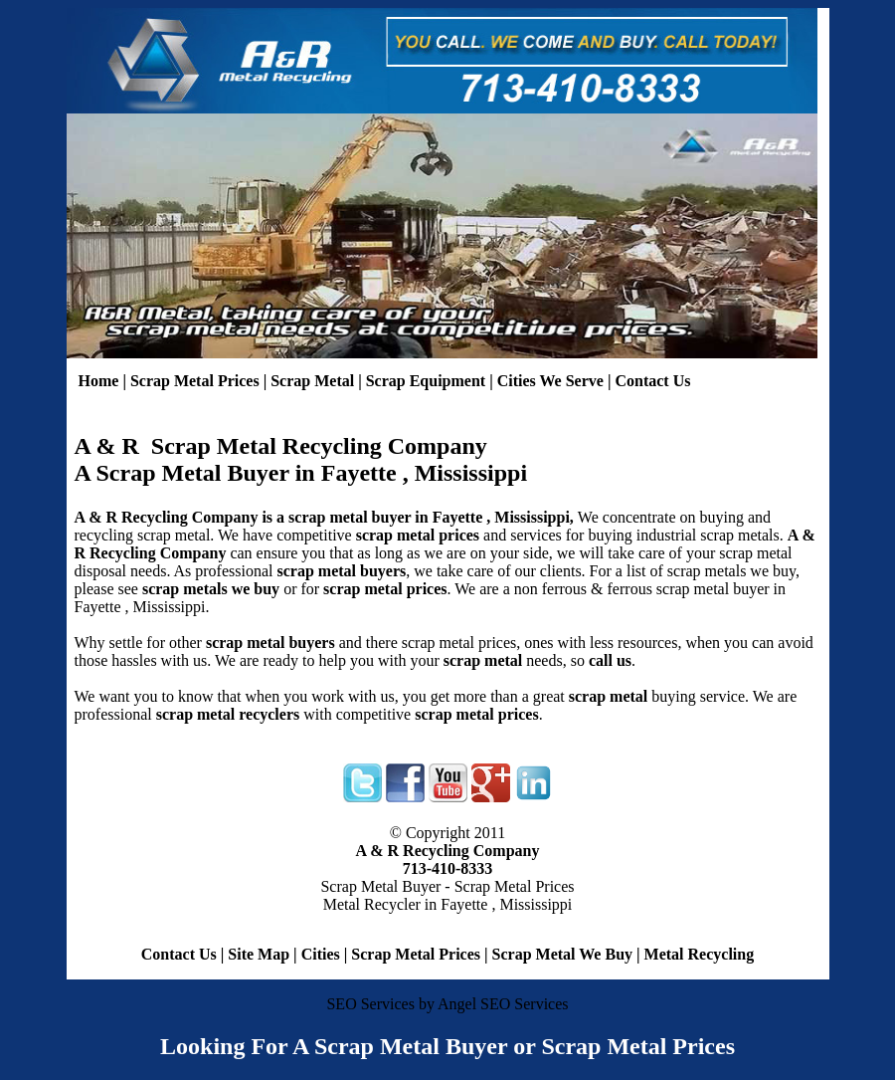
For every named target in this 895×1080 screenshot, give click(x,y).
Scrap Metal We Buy (562, 954)
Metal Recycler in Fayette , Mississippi (448, 904)
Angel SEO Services (503, 1003)
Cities (320, 954)
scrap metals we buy (210, 588)
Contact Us (652, 380)
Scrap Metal (312, 380)
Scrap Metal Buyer (380, 886)
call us (610, 660)
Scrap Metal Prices (195, 380)
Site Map (258, 954)
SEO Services (370, 1003)
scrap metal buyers (341, 570)
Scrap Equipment (425, 380)
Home (99, 380)
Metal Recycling (699, 954)
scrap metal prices (385, 588)
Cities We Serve (550, 380)
